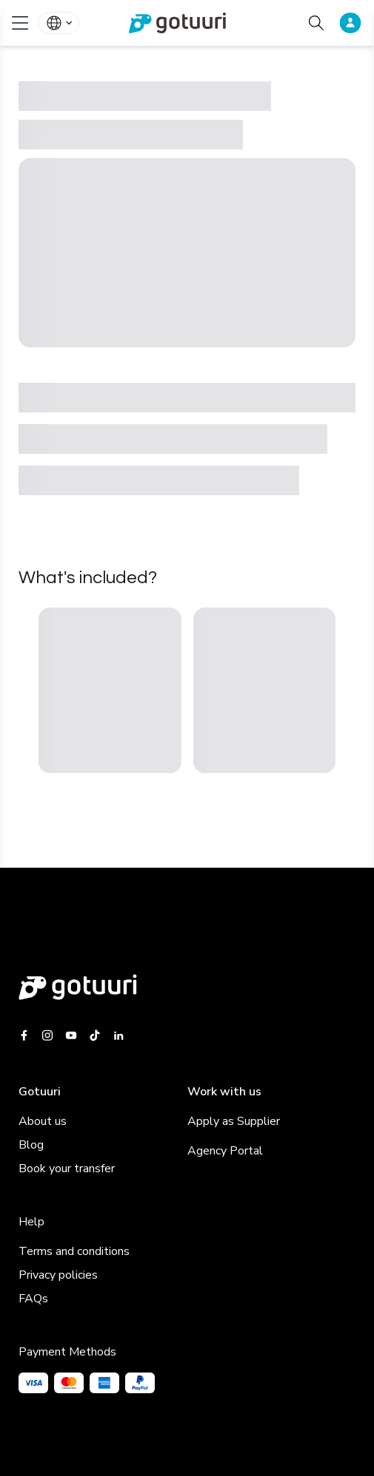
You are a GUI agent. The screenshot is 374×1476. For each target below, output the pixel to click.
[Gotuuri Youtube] (71, 1035)
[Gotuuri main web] (187, 987)
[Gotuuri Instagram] (47, 1035)
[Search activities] (316, 23)
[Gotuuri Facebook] (27, 1035)
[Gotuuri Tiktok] (95, 1035)
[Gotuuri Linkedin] (118, 1035)
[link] (187, 23)
